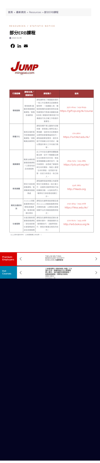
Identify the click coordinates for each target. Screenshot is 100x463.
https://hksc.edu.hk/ (76, 207)
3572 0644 (71, 107)
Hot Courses (7, 272)
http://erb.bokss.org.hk (76, 224)
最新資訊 (21, 12)
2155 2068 (81, 204)
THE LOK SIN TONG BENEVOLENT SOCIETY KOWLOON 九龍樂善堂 (39, 258)
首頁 (10, 12)
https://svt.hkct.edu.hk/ (76, 137)
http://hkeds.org (76, 189)
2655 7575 (71, 161)
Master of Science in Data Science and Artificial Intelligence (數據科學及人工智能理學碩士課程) (73, 271)
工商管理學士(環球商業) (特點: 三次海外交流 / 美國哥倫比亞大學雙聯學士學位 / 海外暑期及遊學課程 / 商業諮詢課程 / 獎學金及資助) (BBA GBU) (43, 272)
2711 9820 (76, 133)
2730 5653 (71, 204)
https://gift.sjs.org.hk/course (76, 111)
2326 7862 (76, 185)
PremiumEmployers (8, 258)
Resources (35, 12)
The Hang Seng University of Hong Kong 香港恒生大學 (72, 277)
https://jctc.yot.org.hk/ (76, 164)
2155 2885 (82, 161)
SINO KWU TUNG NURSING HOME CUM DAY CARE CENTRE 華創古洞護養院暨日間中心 (72, 258)
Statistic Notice (42, 26)
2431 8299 (81, 107)
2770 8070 (71, 221)
